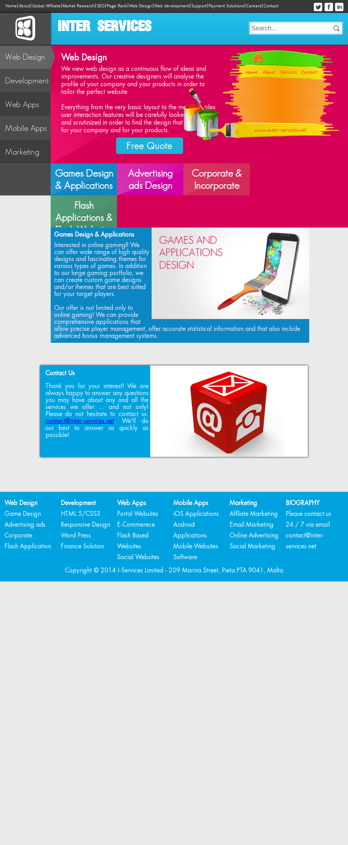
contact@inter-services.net (79, 471)
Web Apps (22, 104)
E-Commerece (136, 575)
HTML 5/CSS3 (81, 564)
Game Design (23, 564)
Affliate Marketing (254, 564)
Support (198, 6)
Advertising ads (25, 575)
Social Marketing (252, 597)
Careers (253, 6)
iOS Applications (196, 564)
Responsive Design (85, 575)
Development (27, 80)
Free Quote (149, 146)
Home (11, 6)
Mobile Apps (26, 128)
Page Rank (117, 6)
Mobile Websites (195, 597)
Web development (171, 6)
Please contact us (308, 564)
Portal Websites (137, 564)
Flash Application (28, 597)
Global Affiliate (46, 6)
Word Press (76, 586)
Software (185, 607)
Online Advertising (254, 586)
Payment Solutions (226, 6)
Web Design (140, 6)
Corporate (18, 586)
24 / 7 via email (308, 575)
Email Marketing (252, 575)
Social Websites (138, 607)
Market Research (79, 6)
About (24, 6)
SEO (101, 6)
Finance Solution (82, 597)
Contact (270, 6)
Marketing (22, 151)
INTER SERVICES (104, 27)
